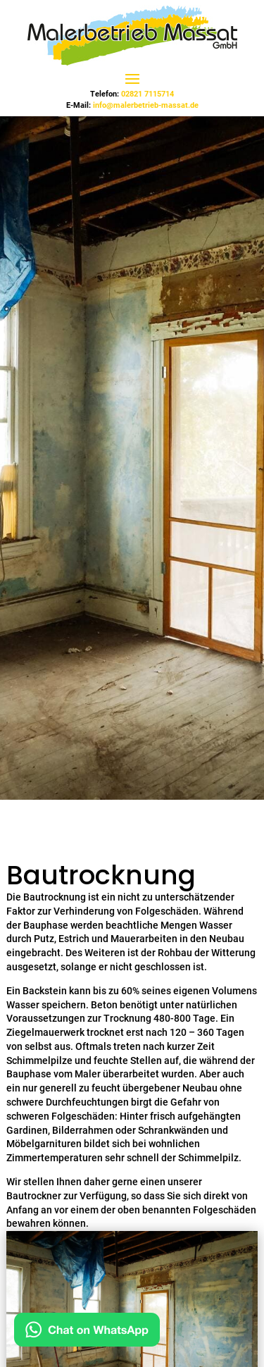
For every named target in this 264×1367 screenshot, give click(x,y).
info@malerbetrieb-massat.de (146, 105)
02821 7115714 (147, 94)
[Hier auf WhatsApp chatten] (87, 1333)
